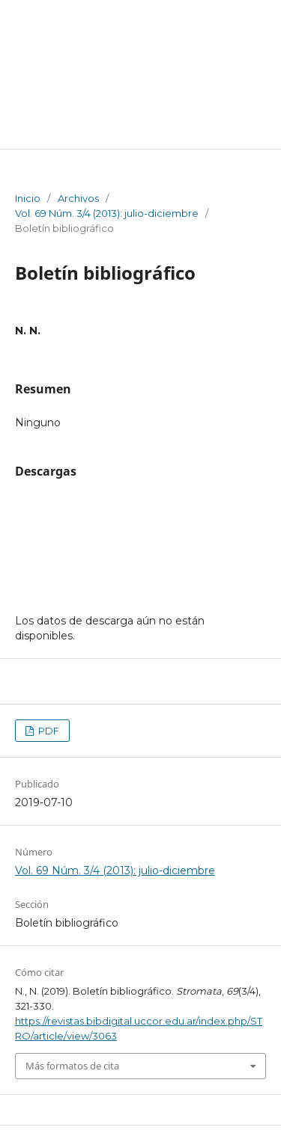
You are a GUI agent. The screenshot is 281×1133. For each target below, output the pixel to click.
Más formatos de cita (72, 1065)
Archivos (78, 198)
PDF (47, 731)
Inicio (27, 198)
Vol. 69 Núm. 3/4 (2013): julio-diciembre (107, 213)
